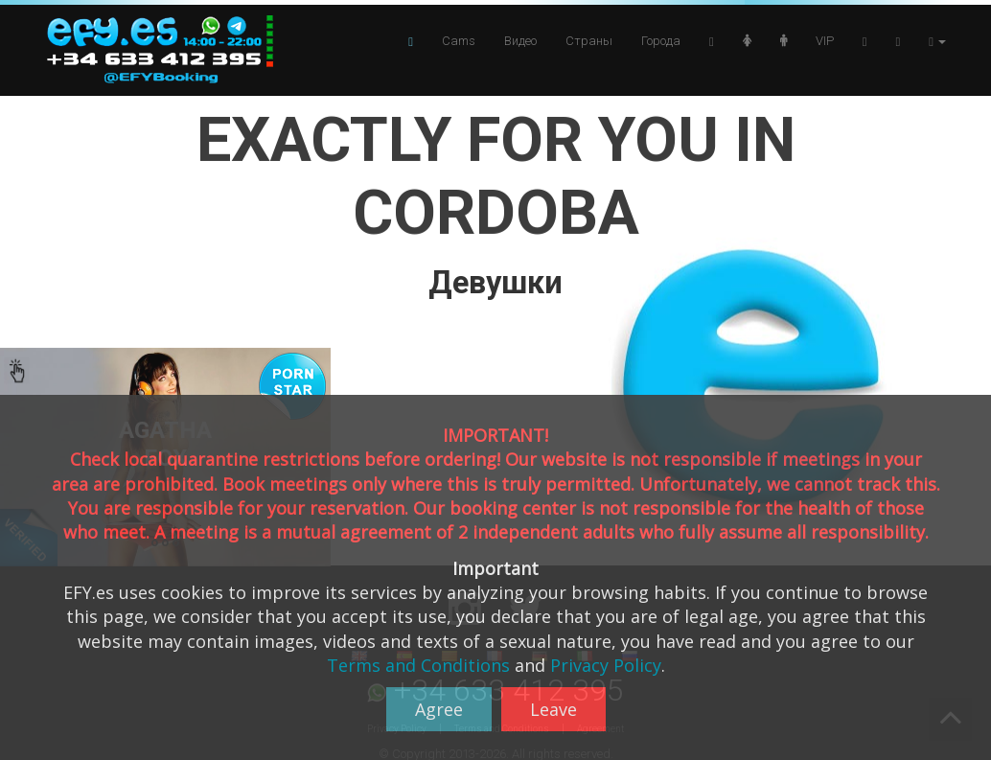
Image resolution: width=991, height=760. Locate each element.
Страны (588, 41)
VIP (825, 41)
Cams (458, 41)
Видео (520, 41)
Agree (439, 709)
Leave (553, 709)
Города (660, 41)
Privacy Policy (605, 665)
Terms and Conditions (418, 665)
